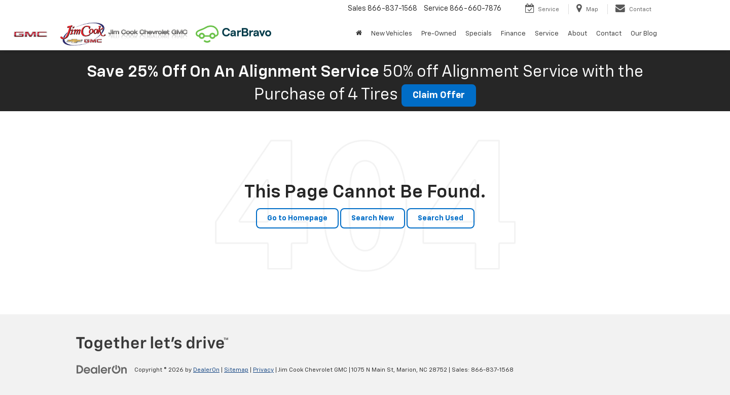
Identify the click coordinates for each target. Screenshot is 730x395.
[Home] (359, 34)
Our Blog (644, 33)
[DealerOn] (102, 369)
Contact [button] (609, 33)
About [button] (577, 33)
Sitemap (236, 370)
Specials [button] (478, 33)
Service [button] (547, 33)
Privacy (263, 370)
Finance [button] (513, 33)
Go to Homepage (297, 218)
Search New (372, 218)
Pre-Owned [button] (438, 33)
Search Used (440, 218)
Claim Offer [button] (439, 95)
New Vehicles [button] (391, 33)
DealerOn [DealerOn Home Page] (206, 370)
